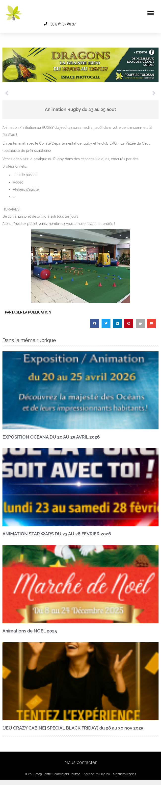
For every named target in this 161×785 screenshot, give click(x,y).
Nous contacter (80, 762)
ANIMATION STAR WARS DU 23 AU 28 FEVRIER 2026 (56, 533)
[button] (150, 13)
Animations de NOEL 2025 (29, 630)
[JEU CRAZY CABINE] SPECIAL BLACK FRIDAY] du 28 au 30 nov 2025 (72, 728)
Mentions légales (124, 774)
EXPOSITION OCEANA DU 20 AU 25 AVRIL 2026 (51, 437)
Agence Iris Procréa (96, 774)
